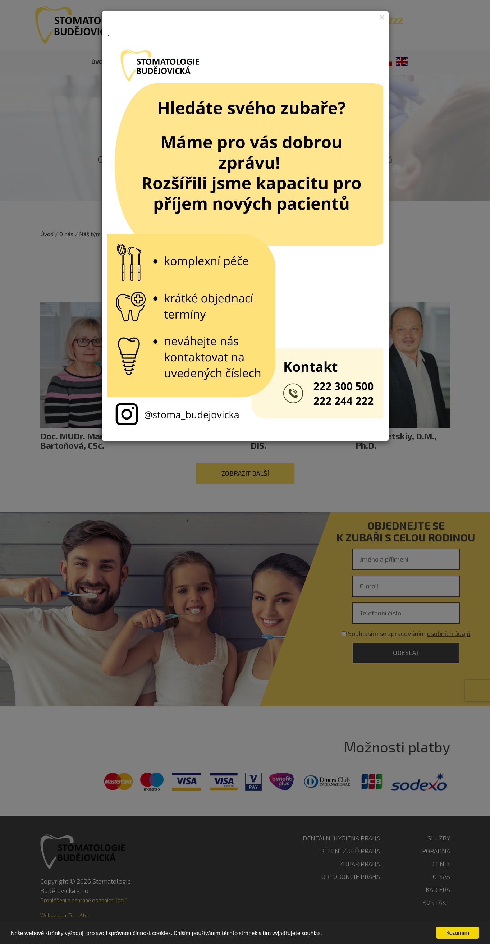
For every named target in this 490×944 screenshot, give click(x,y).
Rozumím (457, 932)
